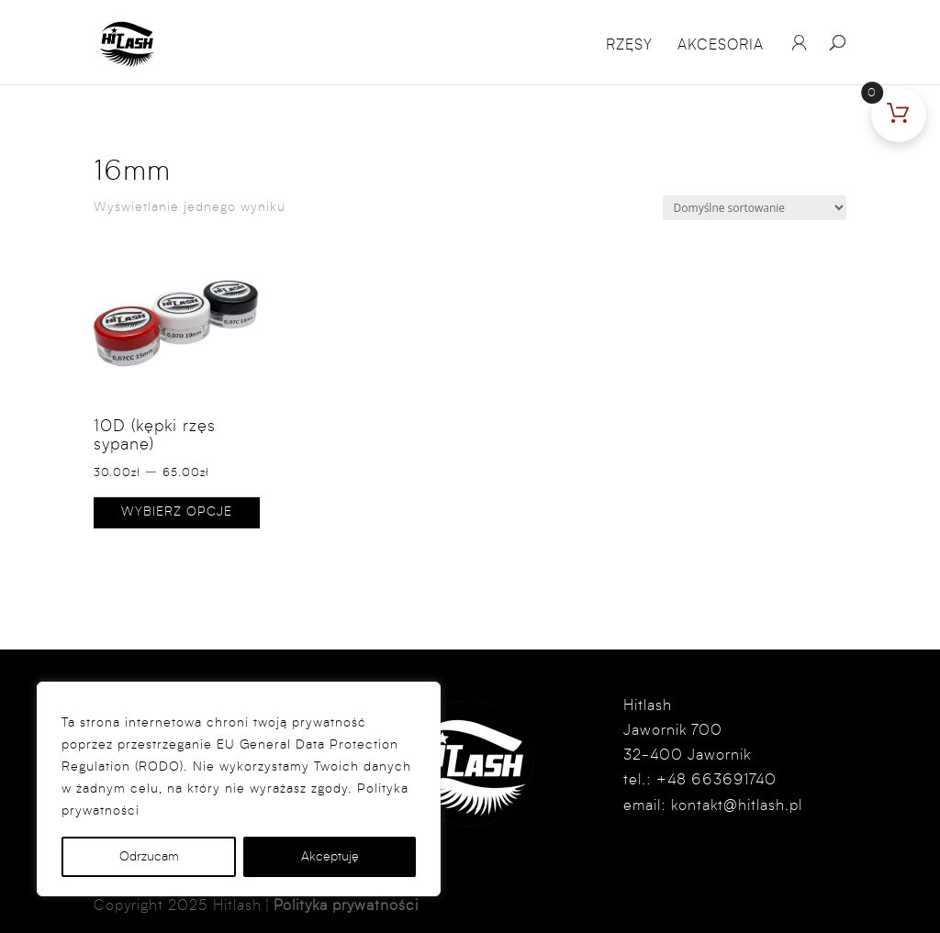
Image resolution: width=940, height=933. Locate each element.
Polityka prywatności (346, 906)
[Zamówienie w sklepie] (754, 207)
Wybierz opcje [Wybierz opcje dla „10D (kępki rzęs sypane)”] (176, 511)
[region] (239, 789)
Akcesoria (720, 46)
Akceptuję (330, 856)
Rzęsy (629, 46)
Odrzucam (149, 856)
